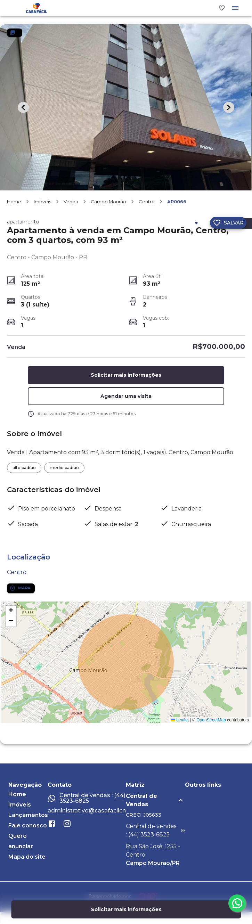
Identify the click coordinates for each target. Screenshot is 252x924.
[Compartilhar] (196, 226)
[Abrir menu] (235, 9)
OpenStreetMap (211, 723)
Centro (147, 205)
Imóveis (42, 205)
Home (14, 205)
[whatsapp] (237, 903)
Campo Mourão (108, 205)
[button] (126, 400)
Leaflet (180, 723)
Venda (71, 205)
